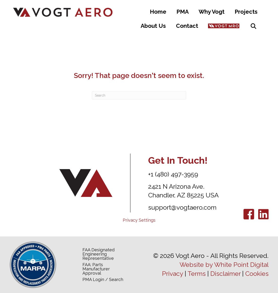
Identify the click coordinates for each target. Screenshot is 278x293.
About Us (153, 25)
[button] (253, 26)
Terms (197, 273)
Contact (187, 25)
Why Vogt (212, 11)
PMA (182, 11)
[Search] (139, 95)
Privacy (172, 273)
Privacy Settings (139, 220)
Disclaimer (225, 273)
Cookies (257, 273)
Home (158, 11)
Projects (246, 11)
